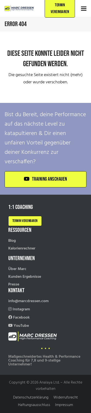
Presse (13, 284)
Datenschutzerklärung (31, 397)
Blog (12, 241)
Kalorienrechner (21, 248)
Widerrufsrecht (65, 397)
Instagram (19, 309)
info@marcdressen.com (28, 301)
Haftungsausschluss (34, 405)
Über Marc (17, 269)
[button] (83, 9)
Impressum (64, 405)
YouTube (18, 326)
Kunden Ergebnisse (24, 277)
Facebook (19, 317)
